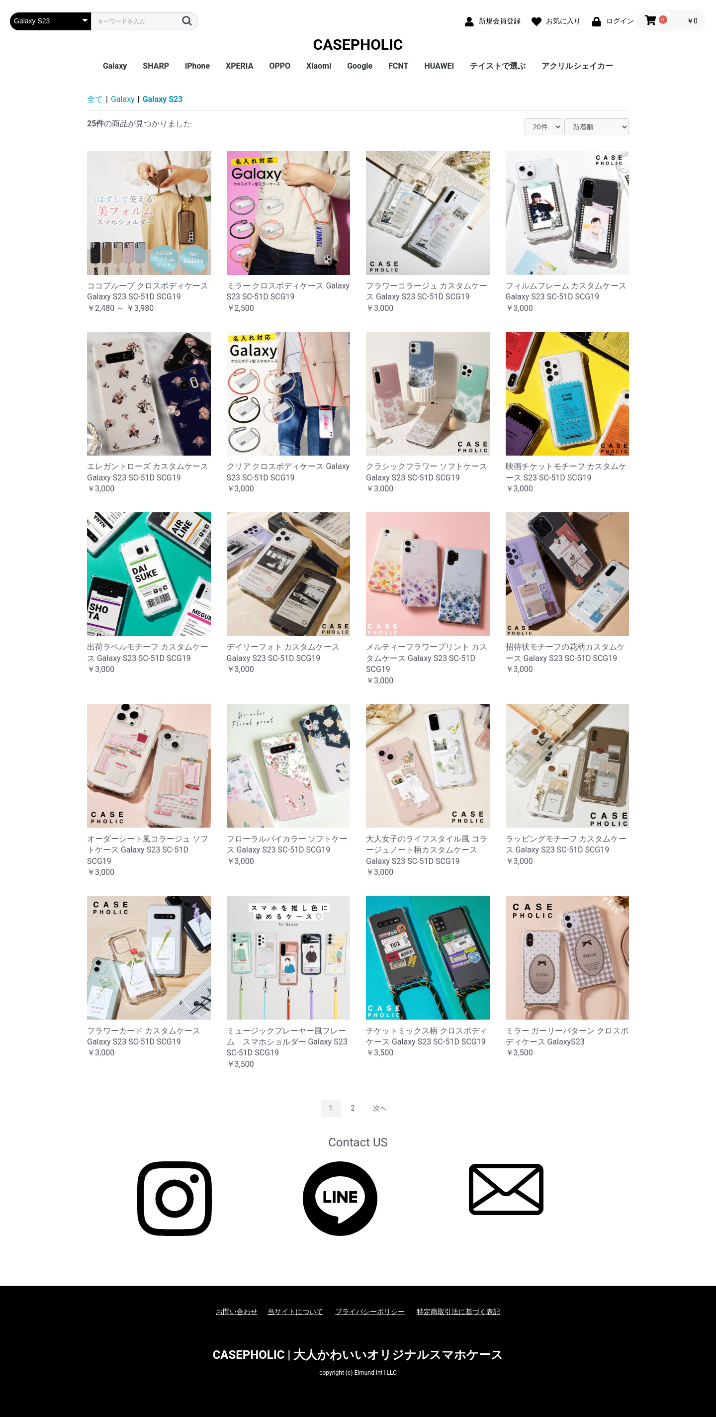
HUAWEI (439, 66)
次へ (380, 1108)
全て (95, 99)
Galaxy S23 (163, 99)
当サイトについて (295, 1312)
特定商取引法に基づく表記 (458, 1312)
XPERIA (239, 66)
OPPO (279, 66)
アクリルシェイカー (577, 66)
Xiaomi (318, 66)
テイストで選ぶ (498, 66)
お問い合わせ (237, 1312)
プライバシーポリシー (370, 1312)
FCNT (398, 66)
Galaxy (115, 66)
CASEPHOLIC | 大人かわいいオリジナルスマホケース (358, 1355)
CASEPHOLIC (358, 44)
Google (359, 66)
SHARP (156, 66)
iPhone (197, 66)
